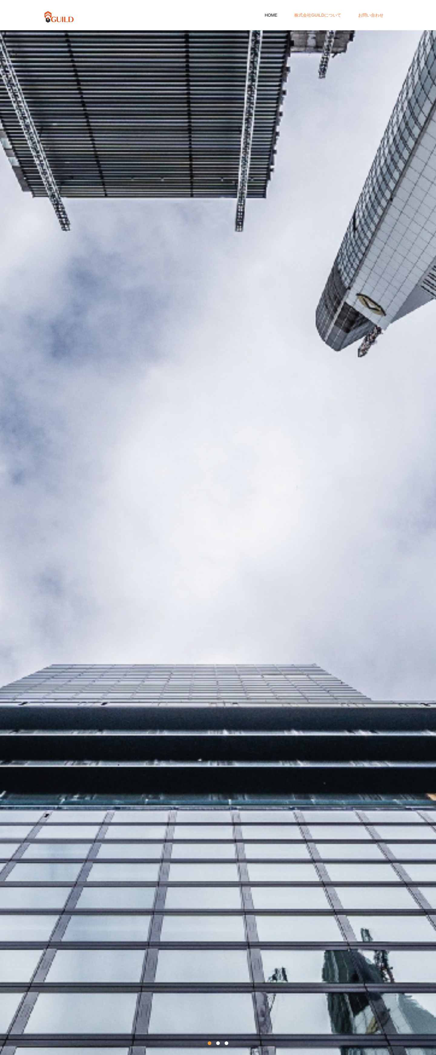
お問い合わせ (371, 15)
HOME (271, 15)
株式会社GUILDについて (317, 15)
